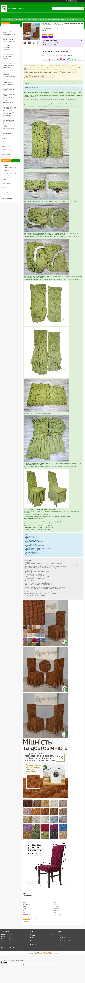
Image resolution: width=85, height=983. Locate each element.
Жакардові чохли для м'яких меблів (9, 32)
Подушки (5, 69)
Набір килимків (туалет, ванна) (9, 63)
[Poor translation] (5, 962)
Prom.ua (49, 952)
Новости (5, 135)
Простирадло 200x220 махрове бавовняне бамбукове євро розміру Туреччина (9, 112)
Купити (47, 34)
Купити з (47, 37)
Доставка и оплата (43, 13)
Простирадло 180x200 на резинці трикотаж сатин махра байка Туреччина (10, 94)
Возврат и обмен (56, 13)
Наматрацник (6, 74)
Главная (4, 13)
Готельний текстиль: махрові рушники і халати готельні (9, 42)
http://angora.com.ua (8, 192)
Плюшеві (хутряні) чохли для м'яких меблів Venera (9, 35)
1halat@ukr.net (7, 193)
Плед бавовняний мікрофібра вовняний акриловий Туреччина (9, 129)
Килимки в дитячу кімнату (8, 65)
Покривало (5, 58)
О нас (24, 13)
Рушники (5, 60)
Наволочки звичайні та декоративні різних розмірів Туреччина (9, 104)
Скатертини (5, 78)
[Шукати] (82, 8)
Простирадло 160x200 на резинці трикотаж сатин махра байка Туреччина (10, 89)
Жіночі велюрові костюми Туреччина (8, 85)
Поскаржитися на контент (43, 953)
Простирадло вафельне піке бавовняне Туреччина (9, 121)
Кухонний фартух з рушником (9, 76)
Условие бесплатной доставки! (9, 151)
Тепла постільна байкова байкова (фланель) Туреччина (10, 82)
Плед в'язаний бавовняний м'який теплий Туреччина (10, 133)
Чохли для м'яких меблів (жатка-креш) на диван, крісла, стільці (10, 39)
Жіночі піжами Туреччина (8, 54)
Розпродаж (5, 28)
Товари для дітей (6, 45)
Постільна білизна (7, 56)
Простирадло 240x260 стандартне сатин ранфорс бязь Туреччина (10, 108)
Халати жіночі (6, 51)
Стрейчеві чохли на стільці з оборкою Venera (15, 19)
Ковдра (4, 72)
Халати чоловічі (6, 47)
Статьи (4, 138)
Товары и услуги (15, 13)
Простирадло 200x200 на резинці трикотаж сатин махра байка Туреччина (10, 99)
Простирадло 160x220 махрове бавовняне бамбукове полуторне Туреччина (10, 117)
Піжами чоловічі (6, 49)
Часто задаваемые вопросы (9, 146)
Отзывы (4, 143)
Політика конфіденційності (54, 953)
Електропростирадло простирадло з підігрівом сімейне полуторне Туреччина (10, 125)
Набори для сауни (7, 67)
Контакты (32, 13)
